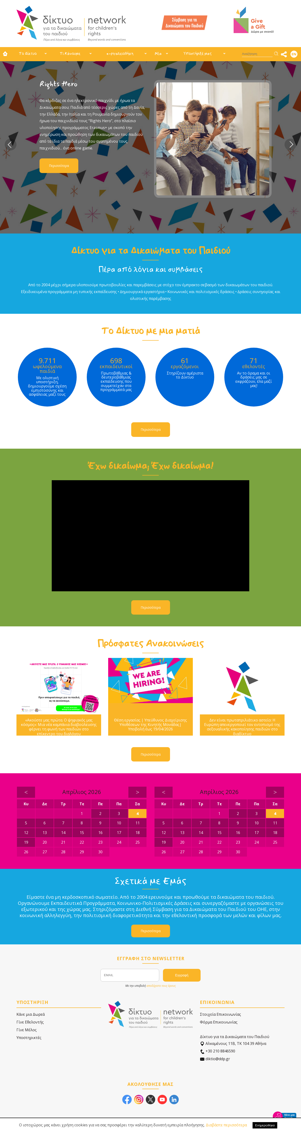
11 (137, 823)
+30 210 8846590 (217, 1051)
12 (26, 832)
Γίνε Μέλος (26, 1029)
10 (119, 823)
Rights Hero (59, 84)
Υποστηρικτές (28, 1037)
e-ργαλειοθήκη (120, 53)
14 (63, 832)
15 (82, 832)
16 (100, 832)
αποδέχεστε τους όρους (161, 986)
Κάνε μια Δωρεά (30, 1014)
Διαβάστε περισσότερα (226, 1125)
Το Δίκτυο (28, 53)
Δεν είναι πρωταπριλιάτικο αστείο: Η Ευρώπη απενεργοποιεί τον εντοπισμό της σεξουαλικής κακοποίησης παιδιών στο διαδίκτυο (242, 727)
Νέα (158, 53)
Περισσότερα (59, 165)
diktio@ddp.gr (215, 1059)
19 (26, 842)
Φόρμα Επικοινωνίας (219, 1022)
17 (119, 832)
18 (137, 832)
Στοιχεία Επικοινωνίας (220, 1014)
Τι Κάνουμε (70, 53)
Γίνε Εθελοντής (30, 1022)
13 (45, 832)
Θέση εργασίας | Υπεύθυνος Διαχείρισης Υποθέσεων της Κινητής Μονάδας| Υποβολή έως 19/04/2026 (150, 725)
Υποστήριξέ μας (197, 53)
